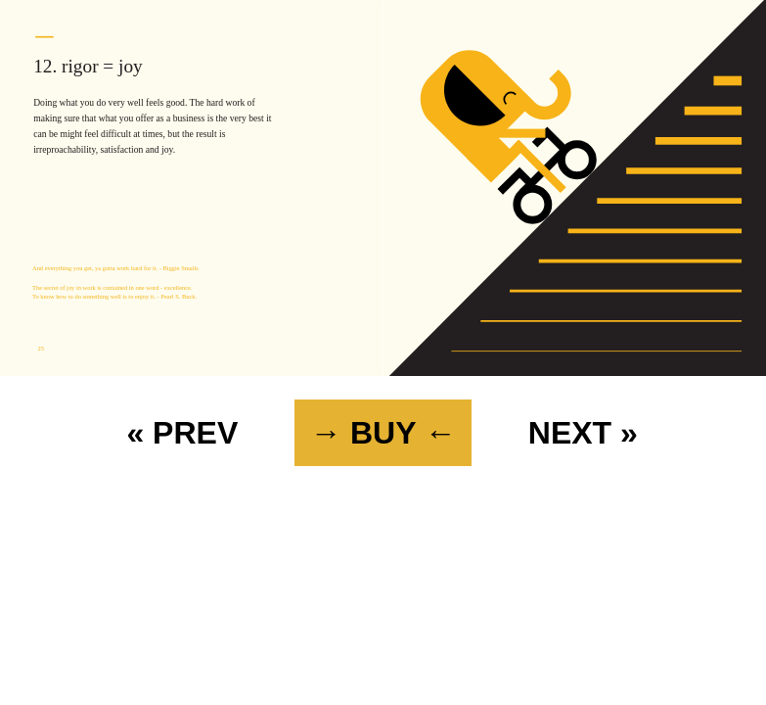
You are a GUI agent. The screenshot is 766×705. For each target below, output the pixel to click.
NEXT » (583, 432)
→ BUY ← (383, 432)
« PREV (182, 432)
